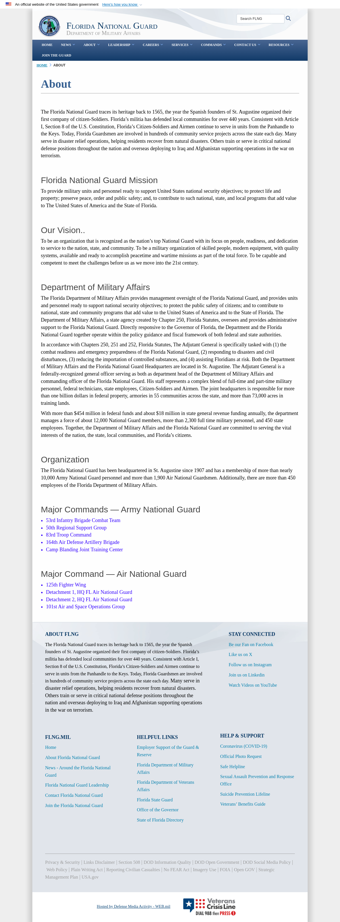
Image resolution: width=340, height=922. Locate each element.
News (68, 45)
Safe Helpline (232, 766)
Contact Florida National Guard (74, 795)
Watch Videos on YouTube (253, 685)
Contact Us (247, 45)
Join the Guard (56, 55)
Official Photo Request (241, 756)
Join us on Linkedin (247, 674)
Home (47, 45)
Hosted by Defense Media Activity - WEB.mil (133, 906)
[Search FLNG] (260, 19)
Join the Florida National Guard (74, 805)
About (91, 45)
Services (181, 45)
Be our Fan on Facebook (251, 644)
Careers (153, 45)
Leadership (121, 45)
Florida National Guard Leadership (77, 785)
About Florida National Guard (72, 757)
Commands (213, 45)
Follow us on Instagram (250, 664)
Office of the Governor (158, 809)
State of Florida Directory (160, 820)
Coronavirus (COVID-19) (243, 746)
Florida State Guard (155, 799)
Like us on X (240, 654)
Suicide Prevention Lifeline (245, 794)
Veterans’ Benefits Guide (243, 804)
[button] (122, 4)
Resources (281, 45)
